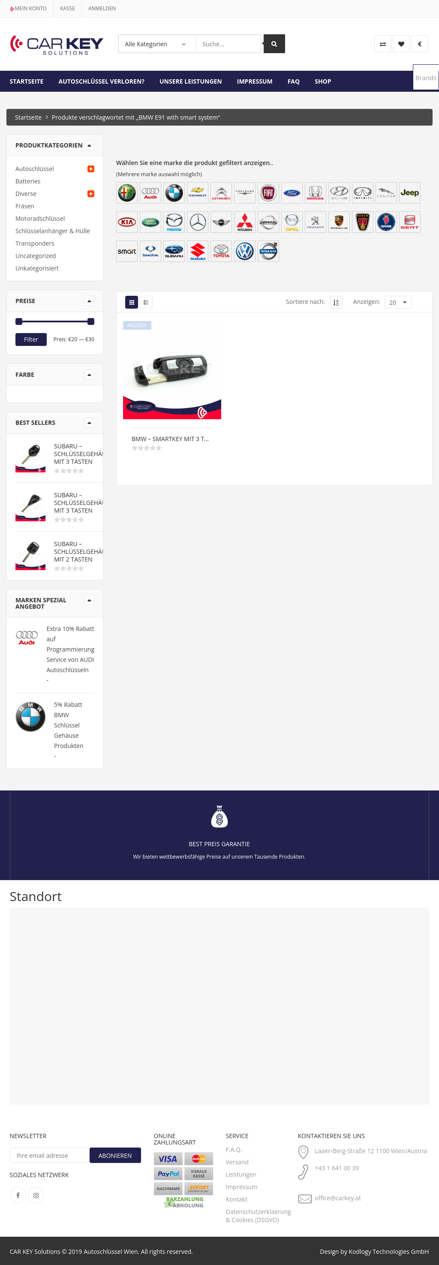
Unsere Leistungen (190, 81)
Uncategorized (35, 256)
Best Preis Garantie (219, 844)
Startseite (27, 81)
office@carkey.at (338, 1198)
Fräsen (24, 206)
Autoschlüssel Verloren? (101, 81)
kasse (67, 8)
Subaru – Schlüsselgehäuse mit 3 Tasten (83, 454)
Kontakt (237, 1199)
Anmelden (102, 8)
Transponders (34, 243)
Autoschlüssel (34, 169)
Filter (31, 339)
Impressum (255, 81)
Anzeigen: (366, 301)
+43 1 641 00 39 (337, 1168)
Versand (237, 1162)
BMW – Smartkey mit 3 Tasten (172, 439)
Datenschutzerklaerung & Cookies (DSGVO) (258, 1216)
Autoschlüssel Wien (111, 1251)
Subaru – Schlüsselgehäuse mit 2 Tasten (83, 551)
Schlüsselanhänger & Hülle (52, 231)
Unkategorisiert (37, 268)
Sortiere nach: (305, 301)
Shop (323, 81)
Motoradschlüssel (40, 218)
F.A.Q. (234, 1149)
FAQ (294, 81)
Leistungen (241, 1174)
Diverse (25, 193)
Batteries (27, 181)
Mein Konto (28, 8)
